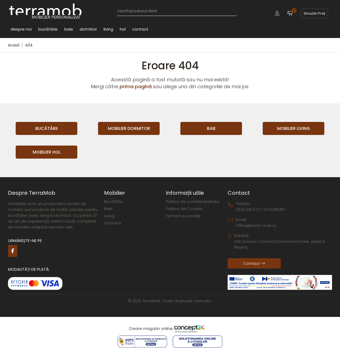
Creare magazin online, (170, 328)
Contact (140, 29)
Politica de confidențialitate (192, 201)
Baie (68, 29)
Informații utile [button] (185, 193)
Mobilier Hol (47, 152)
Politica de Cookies (184, 208)
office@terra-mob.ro (256, 225)
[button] (277, 13)
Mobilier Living (293, 128)
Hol (123, 29)
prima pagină (136, 86)
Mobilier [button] (114, 193)
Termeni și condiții (183, 216)
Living (108, 29)
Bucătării (46, 128)
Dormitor (88, 29)
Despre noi (21, 29)
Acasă (13, 45)
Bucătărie (48, 29)
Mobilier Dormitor (129, 128)
